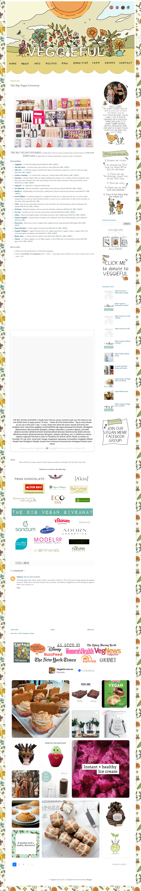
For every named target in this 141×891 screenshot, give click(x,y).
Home (53, 630)
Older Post (90, 630)
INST (56, 164)
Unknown (20, 577)
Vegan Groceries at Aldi (122, 328)
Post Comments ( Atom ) (26, 633)
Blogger (89, 880)
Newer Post (14, 630)
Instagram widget (119, 864)
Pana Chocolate (20, 228)
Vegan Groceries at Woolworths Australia (121, 292)
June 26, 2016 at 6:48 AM (32, 577)
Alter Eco (18, 170)
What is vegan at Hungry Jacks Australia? (122, 405)
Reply (18, 588)
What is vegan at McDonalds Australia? (122, 304)
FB (50, 164)
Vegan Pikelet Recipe (121, 391)
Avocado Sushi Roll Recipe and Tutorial (121, 367)
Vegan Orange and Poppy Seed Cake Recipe (123, 380)
